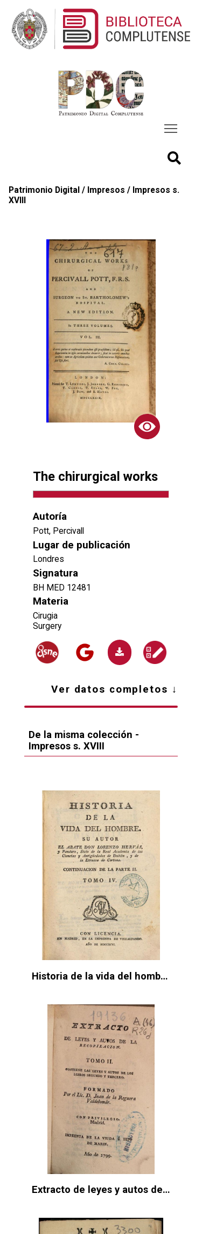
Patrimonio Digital (44, 190)
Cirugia (45, 616)
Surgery (47, 626)
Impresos (106, 190)
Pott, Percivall (58, 531)
